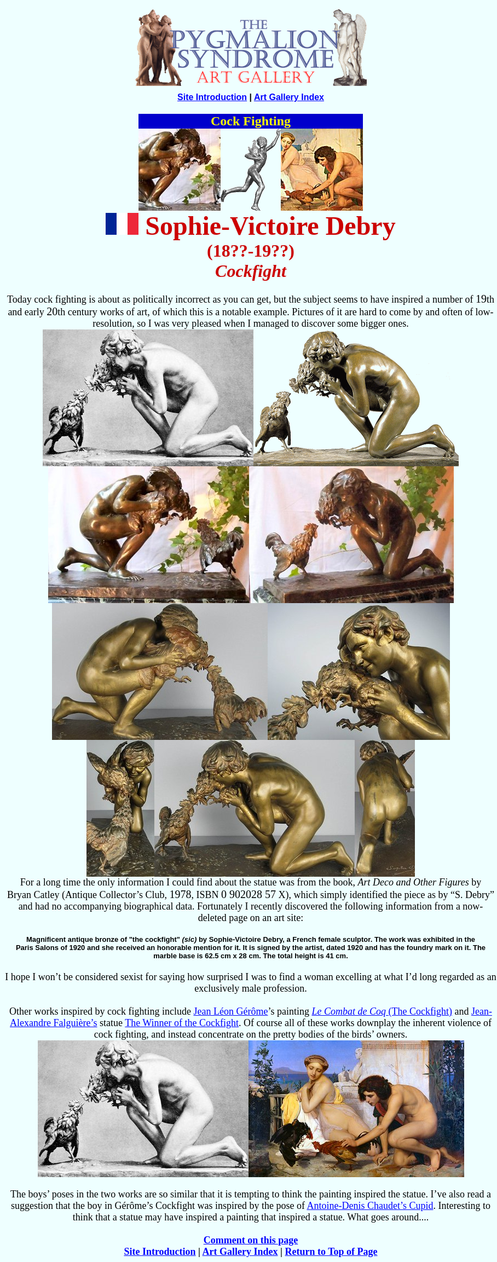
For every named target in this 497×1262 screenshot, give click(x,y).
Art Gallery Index (289, 97)
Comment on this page (251, 1240)
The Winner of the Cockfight (182, 1022)
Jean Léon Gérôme (231, 1011)
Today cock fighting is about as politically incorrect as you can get (138, 299)
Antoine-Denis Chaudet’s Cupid (370, 1205)
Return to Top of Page (331, 1251)
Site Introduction (212, 97)
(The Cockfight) (381, 1011)
